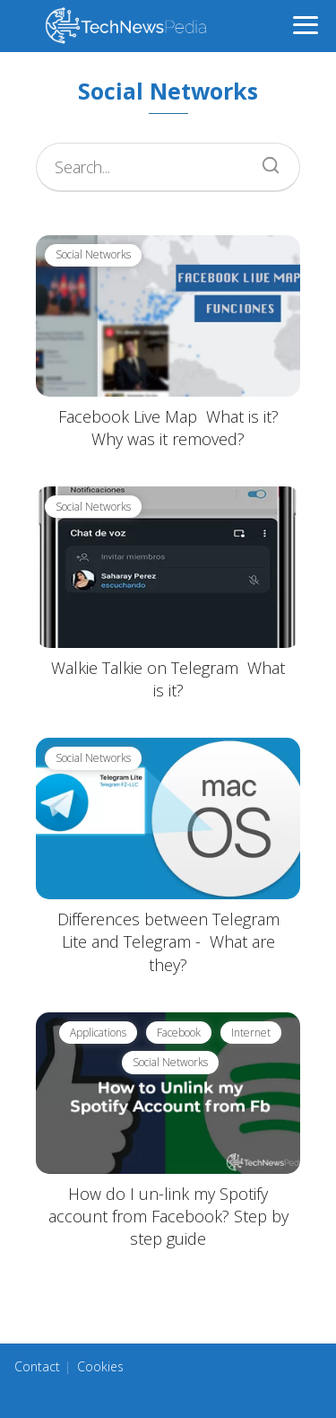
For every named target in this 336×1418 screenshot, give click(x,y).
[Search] (264, 161)
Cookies (100, 1366)
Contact (37, 1366)
